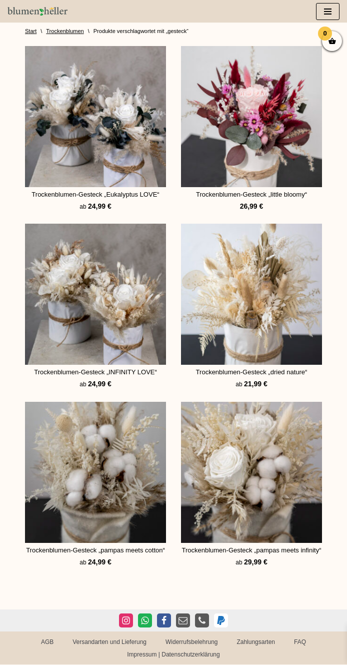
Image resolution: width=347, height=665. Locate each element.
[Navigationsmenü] (328, 11)
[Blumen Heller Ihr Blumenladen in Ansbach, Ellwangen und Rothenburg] (38, 11)
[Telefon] (202, 621)
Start (30, 31)
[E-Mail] (183, 621)
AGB (47, 641)
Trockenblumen (65, 31)
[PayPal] (221, 621)
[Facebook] (164, 621)
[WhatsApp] (145, 621)
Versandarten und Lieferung (109, 641)
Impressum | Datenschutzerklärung (173, 654)
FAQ (300, 641)
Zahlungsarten (256, 641)
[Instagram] (126, 621)
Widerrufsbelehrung (192, 641)
